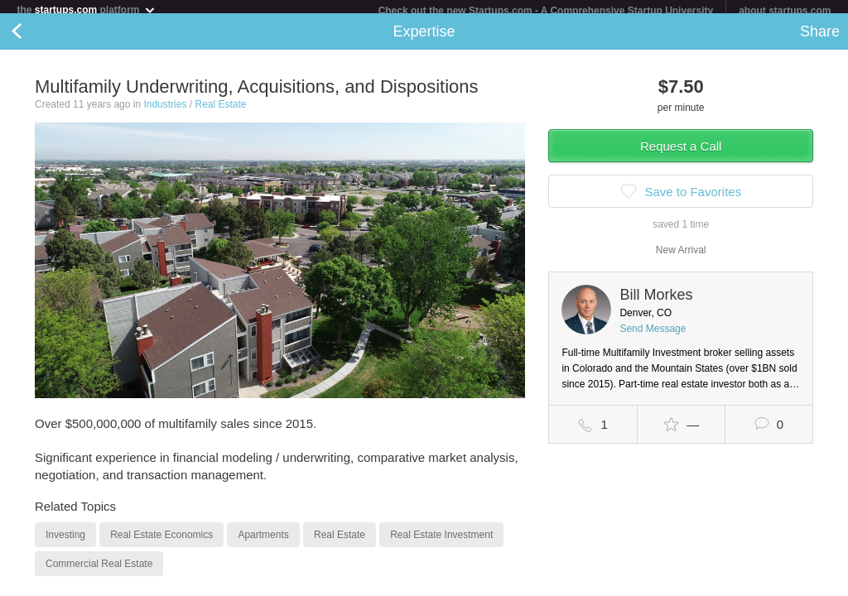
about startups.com (785, 11)
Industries (164, 111)
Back (33, 38)
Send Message (652, 335)
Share (820, 38)
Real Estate (220, 111)
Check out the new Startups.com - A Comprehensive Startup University (546, 11)
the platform (86, 9)
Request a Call (680, 153)
